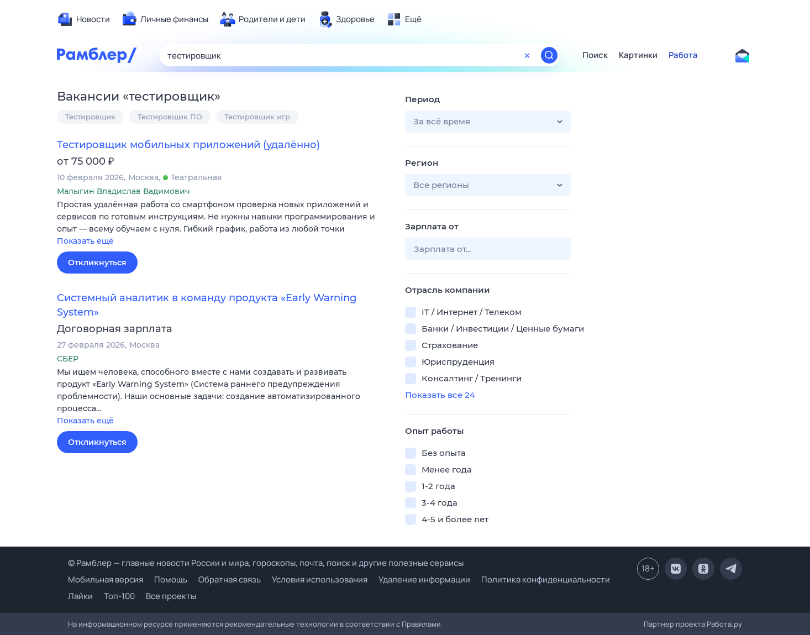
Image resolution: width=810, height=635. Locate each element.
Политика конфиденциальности (545, 579)
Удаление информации (424, 579)
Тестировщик (90, 116)
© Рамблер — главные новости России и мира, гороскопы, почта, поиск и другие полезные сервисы (266, 563)
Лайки (80, 596)
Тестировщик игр (257, 116)
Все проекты (171, 596)
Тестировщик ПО (170, 116)
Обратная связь (229, 579)
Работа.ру (724, 624)
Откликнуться (97, 262)
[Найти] (549, 55)
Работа (683, 55)
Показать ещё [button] (85, 241)
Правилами (421, 624)
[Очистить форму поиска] (527, 55)
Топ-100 (119, 596)
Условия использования (319, 579)
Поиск (595, 55)
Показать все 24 (440, 395)
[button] (222, 223)
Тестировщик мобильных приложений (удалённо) (188, 145)
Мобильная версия (105, 579)
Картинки (638, 55)
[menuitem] (83, 19)
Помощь (170, 579)
